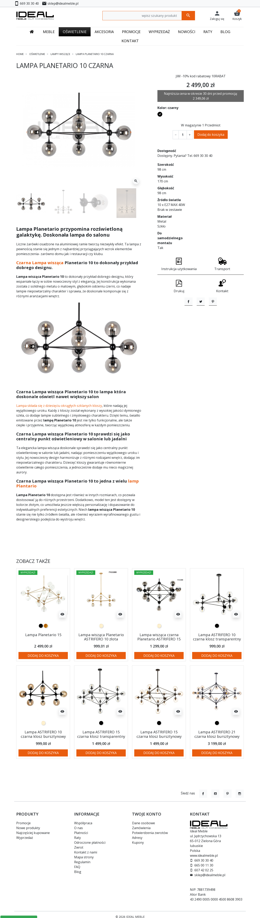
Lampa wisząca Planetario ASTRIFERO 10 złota (101, 637)
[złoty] (46, 626)
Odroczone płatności (89, 842)
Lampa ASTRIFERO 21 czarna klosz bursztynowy (216, 734)
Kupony (138, 842)
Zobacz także (33, 561)
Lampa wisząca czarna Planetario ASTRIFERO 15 (159, 637)
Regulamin (82, 862)
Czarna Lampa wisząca (40, 262)
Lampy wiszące (60, 54)
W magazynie (191, 125)
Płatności (81, 833)
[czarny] (41, 626)
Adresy (137, 837)
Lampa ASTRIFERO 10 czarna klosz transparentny (217, 637)
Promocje (23, 823)
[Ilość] (183, 134)
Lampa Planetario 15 (43, 634)
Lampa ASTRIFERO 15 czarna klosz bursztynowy (159, 734)
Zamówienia (141, 828)
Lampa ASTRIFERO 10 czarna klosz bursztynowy (43, 734)
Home (20, 54)
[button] (237, 15)
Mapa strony (84, 857)
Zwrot (78, 847)
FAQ (77, 867)
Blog (77, 872)
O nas (78, 828)
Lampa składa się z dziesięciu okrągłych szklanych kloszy (59, 405)
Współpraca (83, 823)
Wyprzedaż (24, 837)
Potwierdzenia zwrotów (150, 833)
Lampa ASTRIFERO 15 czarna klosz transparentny (101, 734)
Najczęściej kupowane (33, 833)
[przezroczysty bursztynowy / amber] (101, 626)
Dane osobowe (143, 823)
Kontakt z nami (85, 852)
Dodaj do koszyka (210, 134)
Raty (77, 837)
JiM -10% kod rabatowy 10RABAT (201, 76)
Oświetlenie (37, 54)
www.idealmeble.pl (204, 855)
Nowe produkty (28, 828)
